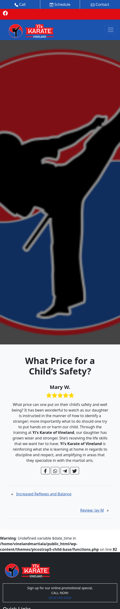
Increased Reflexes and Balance (43, 494)
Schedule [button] (60, 4)
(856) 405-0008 (60, 597)
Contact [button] (100, 4)
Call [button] (20, 4)
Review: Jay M (92, 510)
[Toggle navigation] (110, 29)
